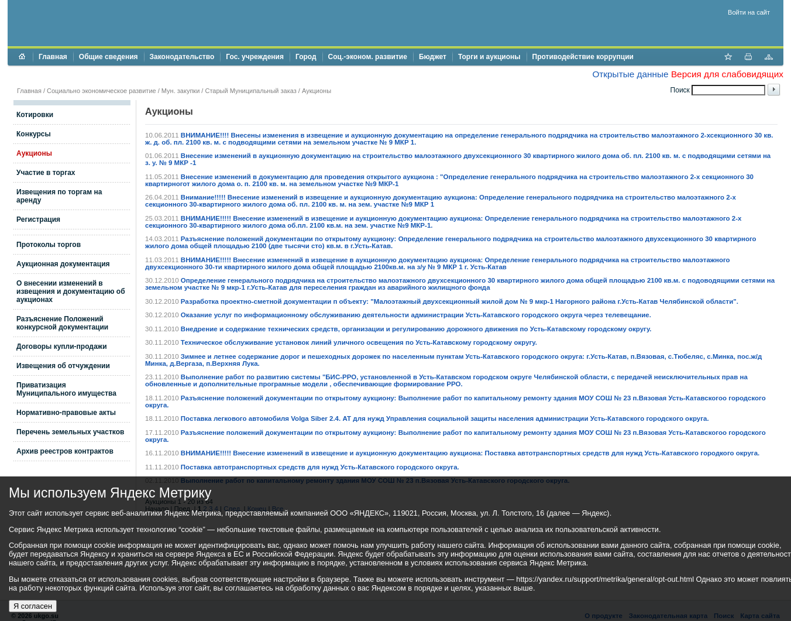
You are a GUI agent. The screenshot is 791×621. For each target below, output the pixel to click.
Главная (53, 57)
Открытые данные (630, 74)
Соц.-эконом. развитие (367, 57)
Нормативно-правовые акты (66, 413)
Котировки (34, 115)
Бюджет (432, 57)
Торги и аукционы (489, 57)
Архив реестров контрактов (65, 451)
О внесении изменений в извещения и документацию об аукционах (70, 291)
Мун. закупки (180, 90)
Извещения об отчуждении (63, 366)
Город (306, 57)
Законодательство (182, 57)
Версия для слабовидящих (727, 74)
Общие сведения (108, 57)
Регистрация (38, 219)
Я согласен (32, 606)
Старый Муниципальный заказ (250, 90)
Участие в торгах (45, 173)
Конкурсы (33, 134)
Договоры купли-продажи (61, 346)
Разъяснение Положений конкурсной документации (62, 323)
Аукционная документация (63, 264)
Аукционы (34, 153)
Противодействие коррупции (583, 57)
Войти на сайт (749, 12)
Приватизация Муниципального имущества (66, 389)
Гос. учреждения (255, 57)
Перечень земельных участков (70, 432)
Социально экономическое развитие (101, 90)
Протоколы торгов (48, 245)
